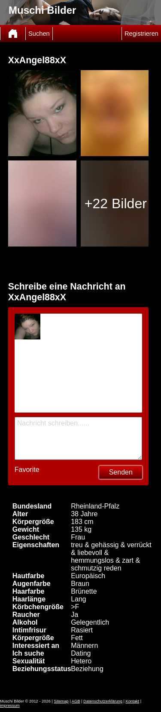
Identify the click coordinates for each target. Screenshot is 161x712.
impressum (10, 705)
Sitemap (61, 701)
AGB (76, 701)
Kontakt (132, 701)
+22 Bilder (116, 203)
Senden (121, 472)
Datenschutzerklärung (102, 701)
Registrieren (141, 33)
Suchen (39, 33)
